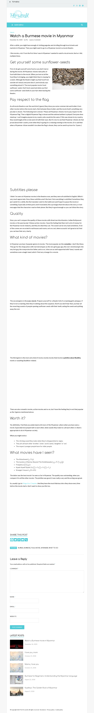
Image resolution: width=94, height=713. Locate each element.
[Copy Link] (26, 539)
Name (12, 597)
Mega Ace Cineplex (30, 483)
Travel (12, 32)
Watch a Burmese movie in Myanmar (40, 641)
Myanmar (44, 548)
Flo (27, 40)
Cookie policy (59, 710)
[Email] (22, 539)
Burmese (27, 548)
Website (13, 616)
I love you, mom (31, 652)
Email (13, 606)
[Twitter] (15, 539)
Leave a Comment (35, 40)
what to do (53, 548)
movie (37, 548)
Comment (14, 568)
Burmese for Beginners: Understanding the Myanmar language (51, 676)
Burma (20, 548)
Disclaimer (43, 710)
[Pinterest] (19, 539)
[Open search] (82, 25)
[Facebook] (11, 539)
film (33, 548)
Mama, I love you (32, 664)
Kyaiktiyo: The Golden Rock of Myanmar (41, 688)
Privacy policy (51, 710)
